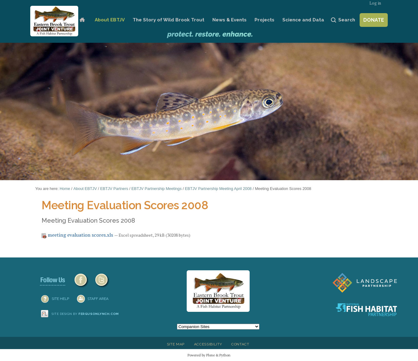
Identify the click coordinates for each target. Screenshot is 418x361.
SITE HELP (60, 299)
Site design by (85, 313)
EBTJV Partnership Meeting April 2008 (218, 188)
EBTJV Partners (114, 188)
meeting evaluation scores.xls (78, 235)
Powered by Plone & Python (209, 355)
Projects (264, 20)
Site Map (176, 344)
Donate (373, 20)
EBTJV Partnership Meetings (156, 188)
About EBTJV (110, 20)
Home (82, 20)
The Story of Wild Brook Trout (168, 20)
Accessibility (208, 344)
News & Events (229, 20)
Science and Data (303, 20)
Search (346, 20)
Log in (375, 3)
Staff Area (97, 299)
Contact (240, 344)
